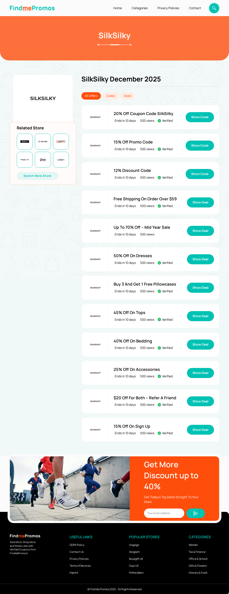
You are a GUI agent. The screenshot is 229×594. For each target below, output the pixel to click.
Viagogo (134, 544)
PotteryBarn (136, 572)
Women (193, 544)
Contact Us (77, 551)
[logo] (32, 8)
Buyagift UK (136, 558)
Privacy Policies (168, 8)
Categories (140, 8)
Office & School (198, 558)
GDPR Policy (77, 544)
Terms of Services (80, 565)
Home (117, 8)
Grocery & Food (198, 572)
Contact (195, 8)
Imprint (74, 572)
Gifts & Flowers (198, 565)
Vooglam (134, 551)
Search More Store (37, 176)
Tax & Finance (197, 551)
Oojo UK (134, 565)
